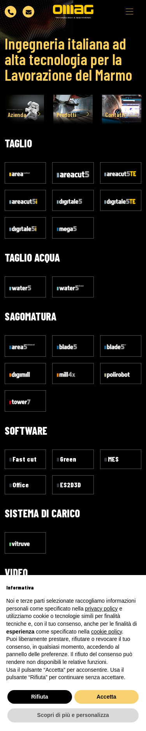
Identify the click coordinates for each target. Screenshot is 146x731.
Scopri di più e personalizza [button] (73, 715)
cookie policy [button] (106, 631)
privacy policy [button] (101, 608)
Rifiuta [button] (39, 697)
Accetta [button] (106, 697)
